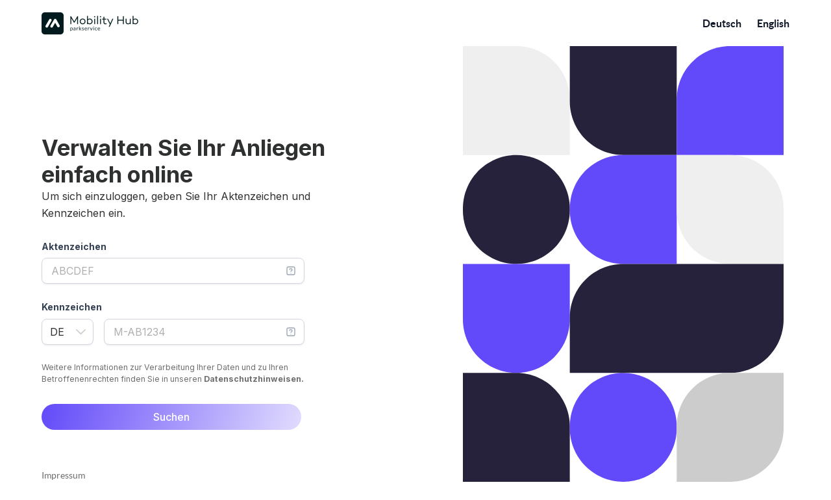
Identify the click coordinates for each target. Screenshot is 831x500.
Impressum (63, 475)
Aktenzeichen (74, 246)
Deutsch (721, 23)
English (773, 23)
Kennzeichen (72, 306)
